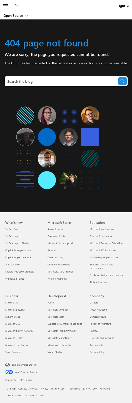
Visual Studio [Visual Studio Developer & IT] (55, 352)
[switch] (127, 6)
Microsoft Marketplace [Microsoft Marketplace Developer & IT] (60, 338)
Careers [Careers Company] (94, 302)
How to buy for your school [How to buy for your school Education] (104, 257)
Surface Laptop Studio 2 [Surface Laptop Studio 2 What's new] (18, 243)
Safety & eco (90, 388)
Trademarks (73, 388)
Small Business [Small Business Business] (13, 352)
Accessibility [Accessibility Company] (96, 345)
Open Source (14, 15)
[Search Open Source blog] (16, 5)
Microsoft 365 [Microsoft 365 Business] (12, 323)
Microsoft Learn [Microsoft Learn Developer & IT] (56, 316)
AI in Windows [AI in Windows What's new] (13, 264)
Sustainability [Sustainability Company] (97, 352)
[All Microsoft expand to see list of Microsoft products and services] (5, 6)
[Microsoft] (66, 3)
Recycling (104, 388)
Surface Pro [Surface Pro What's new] (11, 229)
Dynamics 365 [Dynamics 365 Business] (12, 316)
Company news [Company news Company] (98, 316)
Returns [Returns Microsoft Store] (52, 250)
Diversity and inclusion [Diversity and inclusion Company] (102, 338)
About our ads (14, 395)
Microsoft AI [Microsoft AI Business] (11, 302)
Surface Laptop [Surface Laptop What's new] (13, 236)
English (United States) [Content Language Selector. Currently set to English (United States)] (24, 364)
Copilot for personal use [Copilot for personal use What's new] (18, 257)
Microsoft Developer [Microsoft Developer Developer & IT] (58, 309)
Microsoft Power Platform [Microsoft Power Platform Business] (19, 330)
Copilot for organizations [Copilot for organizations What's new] (18, 250)
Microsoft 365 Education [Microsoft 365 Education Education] (103, 250)
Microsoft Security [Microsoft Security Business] (15, 309)
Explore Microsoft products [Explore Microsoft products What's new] (19, 271)
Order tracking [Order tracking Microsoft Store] (55, 257)
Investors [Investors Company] (94, 330)
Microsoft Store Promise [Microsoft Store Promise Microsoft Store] (60, 271)
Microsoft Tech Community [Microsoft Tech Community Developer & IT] (62, 330)
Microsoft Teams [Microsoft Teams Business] (14, 338)
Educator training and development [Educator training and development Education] (101, 266)
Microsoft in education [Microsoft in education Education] (102, 229)
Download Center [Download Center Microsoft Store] (57, 236)
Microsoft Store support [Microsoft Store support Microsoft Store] (60, 243)
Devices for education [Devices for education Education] (101, 236)
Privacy (44, 388)
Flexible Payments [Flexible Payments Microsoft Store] (57, 278)
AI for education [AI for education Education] (98, 282)
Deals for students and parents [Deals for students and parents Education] (106, 275)
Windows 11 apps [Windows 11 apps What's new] (14, 278)
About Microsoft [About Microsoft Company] (98, 309)
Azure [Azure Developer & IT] (51, 302)
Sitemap (11, 388)
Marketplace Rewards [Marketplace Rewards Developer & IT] (59, 345)
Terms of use (58, 388)
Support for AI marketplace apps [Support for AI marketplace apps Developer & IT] (65, 323)
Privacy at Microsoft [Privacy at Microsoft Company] (100, 323)
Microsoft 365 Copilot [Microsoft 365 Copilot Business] (17, 345)
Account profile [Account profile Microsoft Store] (56, 229)
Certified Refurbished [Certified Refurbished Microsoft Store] (59, 264)
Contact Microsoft (28, 388)
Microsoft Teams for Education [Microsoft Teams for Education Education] (106, 243)
